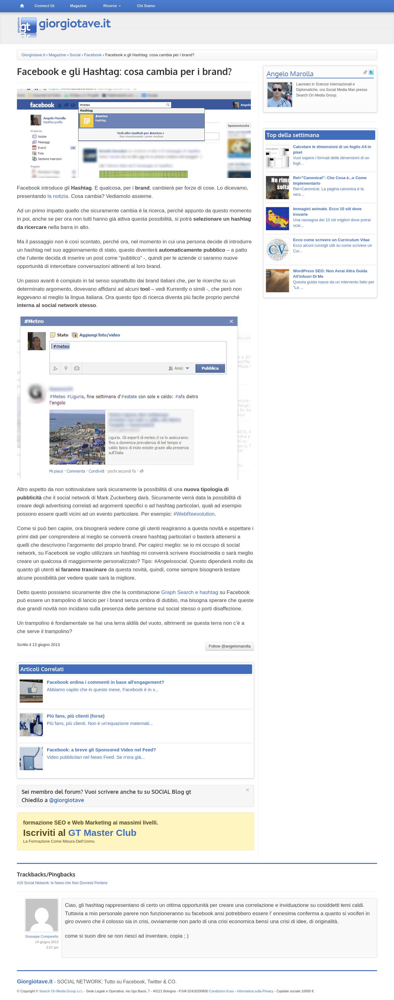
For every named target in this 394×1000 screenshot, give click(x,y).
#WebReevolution (194, 514)
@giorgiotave (66, 800)
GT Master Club (102, 833)
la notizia (57, 196)
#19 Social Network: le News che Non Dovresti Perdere (62, 882)
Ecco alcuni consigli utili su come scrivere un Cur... (332, 245)
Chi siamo (146, 6)
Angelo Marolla (290, 73)
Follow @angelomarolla (230, 646)
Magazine (57, 55)
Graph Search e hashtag (189, 592)
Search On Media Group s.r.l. (61, 990)
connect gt (44, 6)
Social (75, 55)
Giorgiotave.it (33, 55)
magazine (78, 6)
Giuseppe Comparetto (41, 935)
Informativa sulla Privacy (255, 990)
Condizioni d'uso (221, 990)
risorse (112, 6)
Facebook (93, 55)
